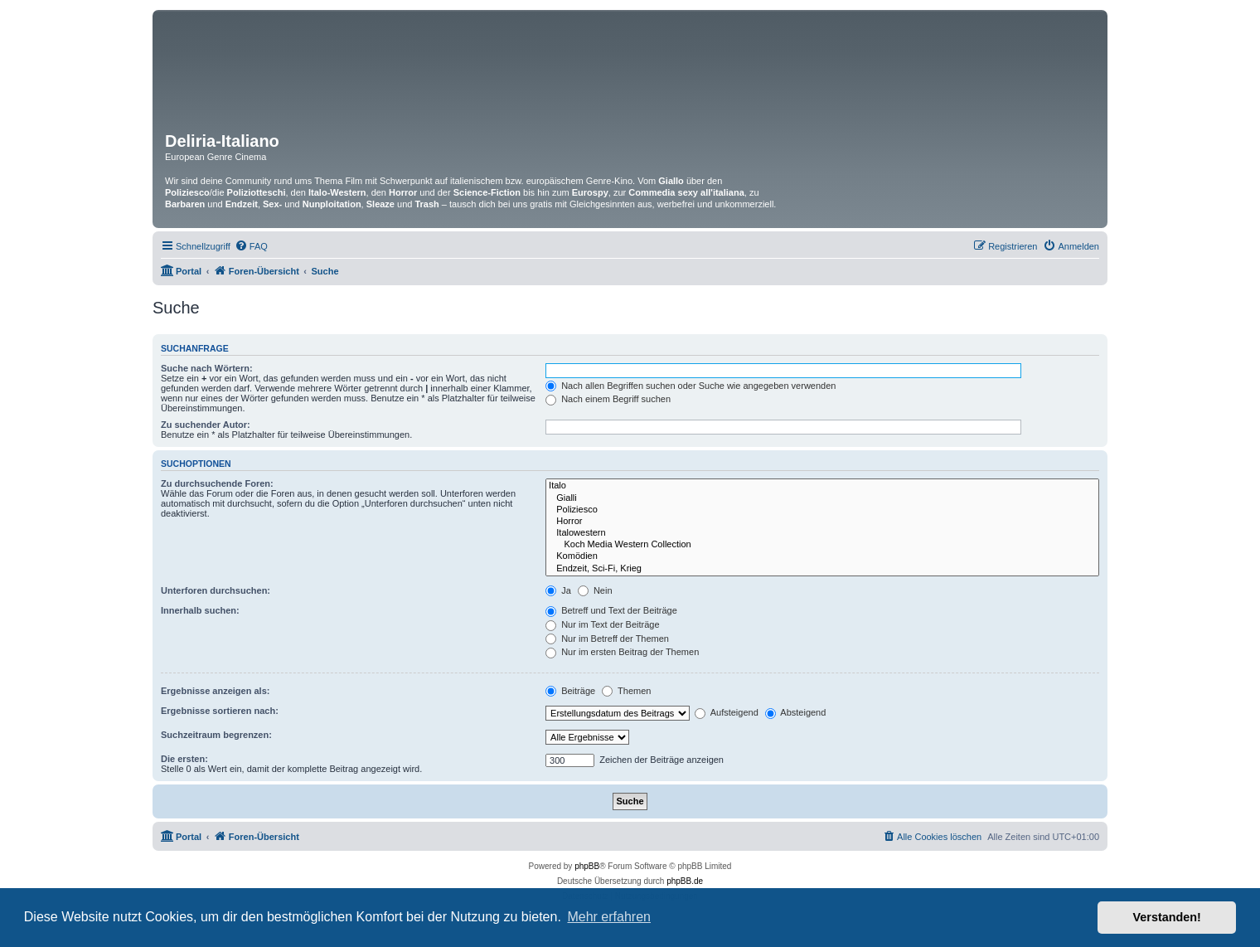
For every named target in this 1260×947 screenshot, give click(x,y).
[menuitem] (251, 246)
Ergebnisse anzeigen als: (215, 691)
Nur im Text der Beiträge (602, 624)
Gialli (822, 498)
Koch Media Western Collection (822, 545)
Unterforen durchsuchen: (215, 590)
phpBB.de (684, 881)
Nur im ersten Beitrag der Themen (622, 652)
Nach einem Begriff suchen (608, 399)
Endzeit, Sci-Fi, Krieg (822, 569)
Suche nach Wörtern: (207, 368)
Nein (595, 590)
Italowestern (822, 533)
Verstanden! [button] (1167, 917)
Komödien (822, 556)
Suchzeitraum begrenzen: (216, 735)
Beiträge (570, 691)
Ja (558, 590)
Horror (822, 521)
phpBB (586, 866)
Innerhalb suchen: (200, 610)
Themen (626, 691)
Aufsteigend (726, 712)
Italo (822, 486)
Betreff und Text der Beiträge (611, 610)
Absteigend (795, 712)
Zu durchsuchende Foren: (217, 483)
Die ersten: (184, 759)
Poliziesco (822, 510)
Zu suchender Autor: (205, 425)
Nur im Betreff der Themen (607, 638)
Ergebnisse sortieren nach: (220, 711)
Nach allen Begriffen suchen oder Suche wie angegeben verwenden (690, 386)
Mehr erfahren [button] (609, 917)
